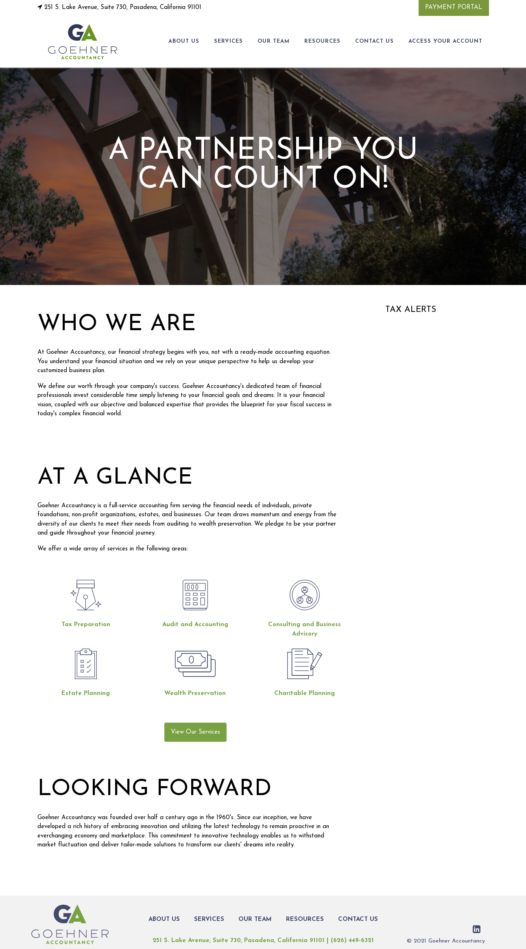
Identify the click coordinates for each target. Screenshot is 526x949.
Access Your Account (445, 41)
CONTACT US (374, 41)
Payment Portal (453, 7)
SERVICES (228, 41)
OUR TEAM (274, 41)
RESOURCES (322, 41)
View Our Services (195, 732)
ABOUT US (183, 41)
